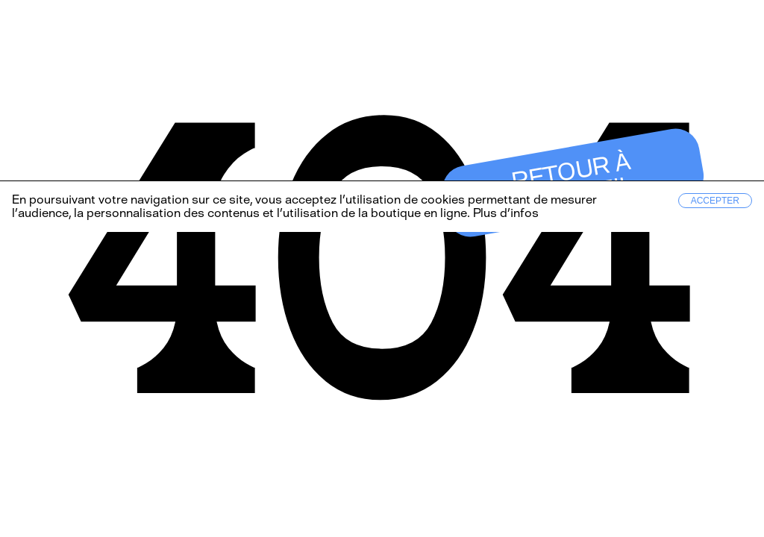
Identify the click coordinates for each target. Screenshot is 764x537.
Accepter (715, 200)
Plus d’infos (504, 213)
